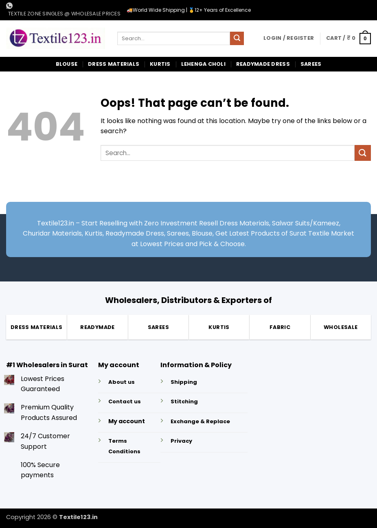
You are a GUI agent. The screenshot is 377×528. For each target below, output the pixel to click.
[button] (288, 38)
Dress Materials (113, 64)
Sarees (311, 64)
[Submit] (237, 38)
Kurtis (160, 64)
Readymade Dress (263, 64)
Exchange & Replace (200, 421)
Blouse (67, 64)
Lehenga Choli (203, 64)
